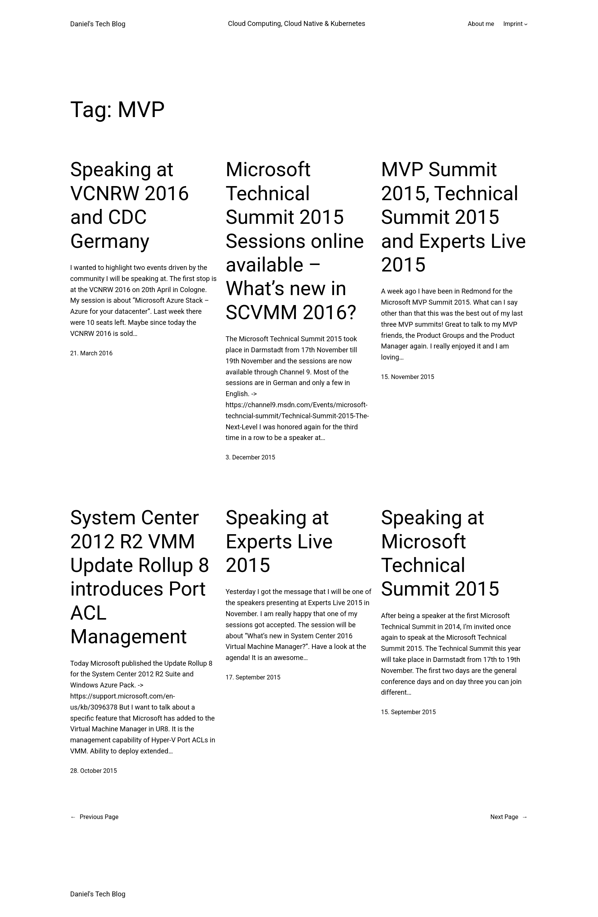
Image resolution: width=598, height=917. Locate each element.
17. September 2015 (253, 677)
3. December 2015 (250, 457)
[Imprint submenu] (526, 24)
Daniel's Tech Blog (97, 24)
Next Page (509, 817)
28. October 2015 (93, 770)
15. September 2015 (408, 712)
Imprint (513, 23)
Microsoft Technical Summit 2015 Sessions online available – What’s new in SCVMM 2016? (295, 241)
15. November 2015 (407, 377)
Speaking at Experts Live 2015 (279, 541)
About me (481, 23)
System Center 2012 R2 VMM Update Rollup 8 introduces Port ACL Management (139, 577)
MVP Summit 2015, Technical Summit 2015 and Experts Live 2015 (453, 217)
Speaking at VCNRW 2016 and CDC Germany (129, 205)
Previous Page (94, 817)
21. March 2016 (91, 353)
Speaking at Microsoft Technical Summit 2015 (440, 553)
